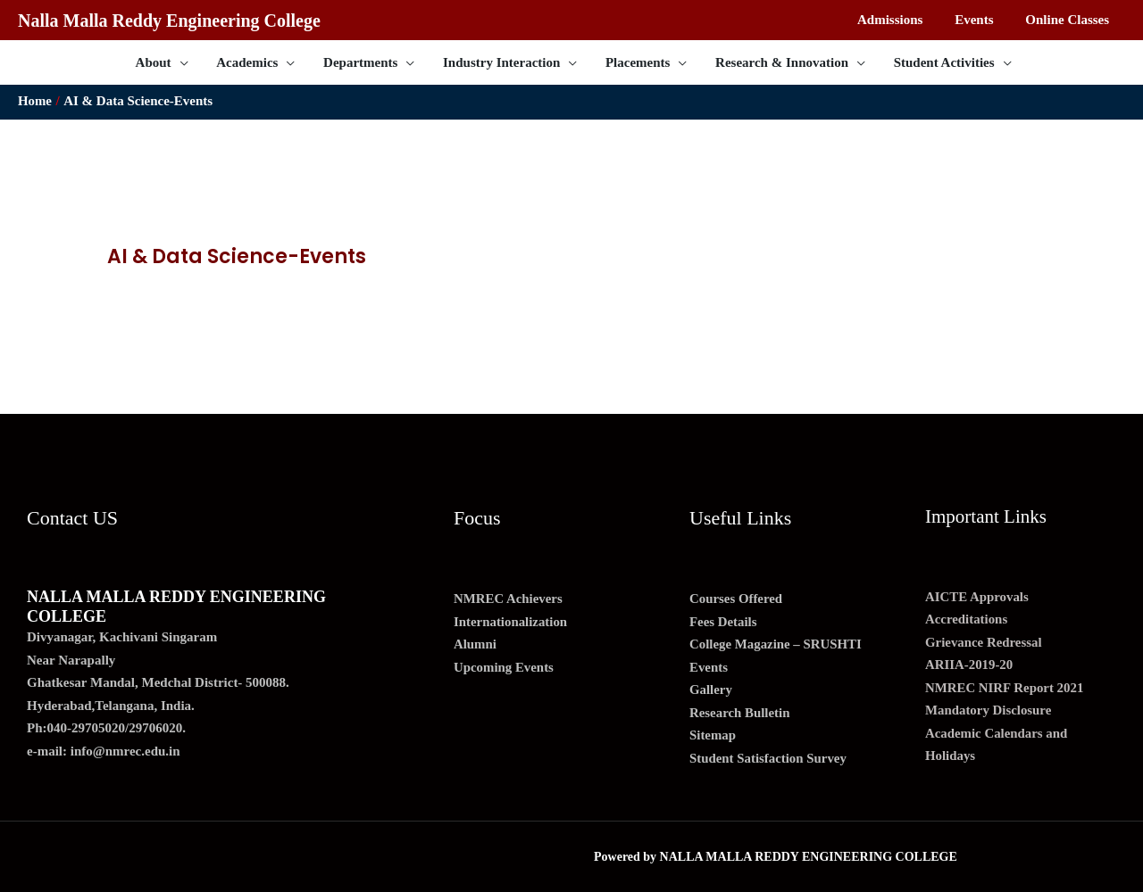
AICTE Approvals (977, 597)
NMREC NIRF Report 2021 (1005, 688)
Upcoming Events (504, 667)
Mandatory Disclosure (989, 710)
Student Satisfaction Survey (768, 758)
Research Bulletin (739, 713)
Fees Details (723, 622)
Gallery (710, 689)
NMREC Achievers (508, 598)
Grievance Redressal (984, 642)
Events (708, 667)
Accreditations (966, 619)
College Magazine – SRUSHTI (776, 644)
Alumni (475, 644)
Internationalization (511, 622)
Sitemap (713, 735)
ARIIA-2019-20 (969, 664)
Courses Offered (736, 598)
